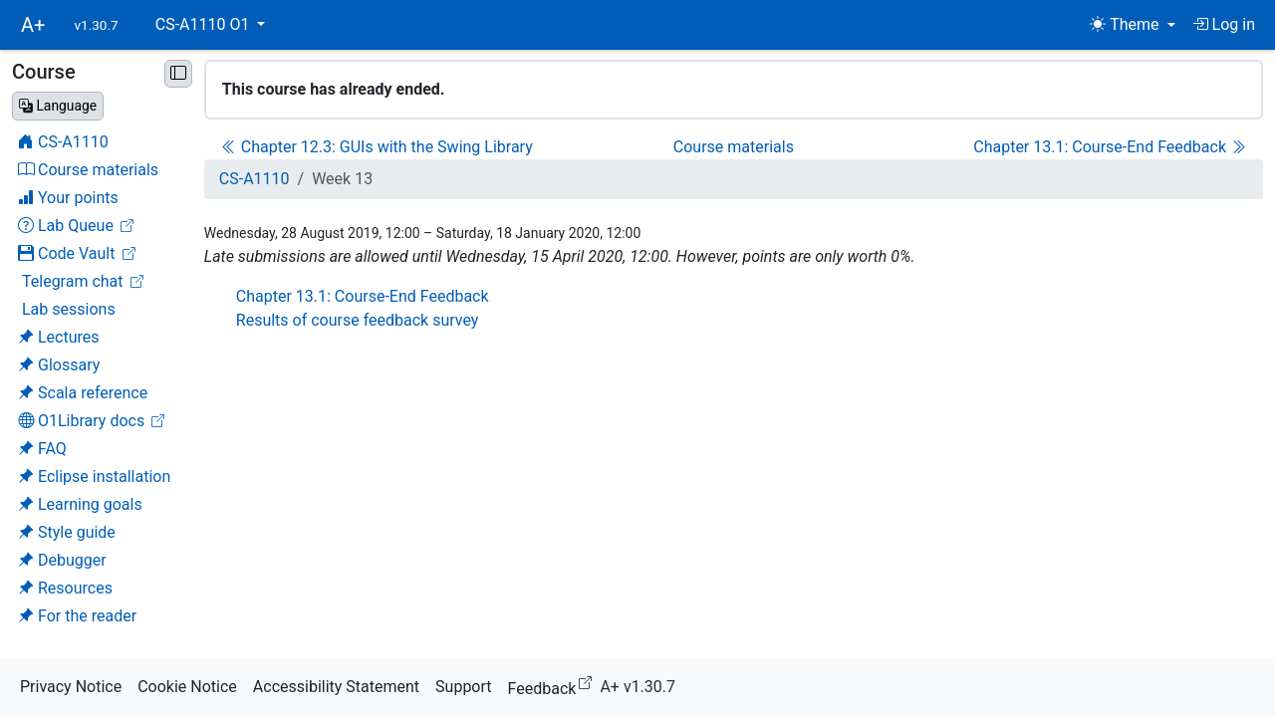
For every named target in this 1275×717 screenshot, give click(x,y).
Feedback (554, 685)
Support (463, 686)
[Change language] (58, 106)
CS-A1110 (254, 178)
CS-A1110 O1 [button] (204, 24)
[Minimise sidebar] (178, 74)
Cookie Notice (187, 686)
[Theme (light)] (1132, 25)
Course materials (733, 146)
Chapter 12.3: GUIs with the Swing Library (377, 146)
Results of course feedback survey (357, 320)
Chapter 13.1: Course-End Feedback (1109, 146)
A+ (33, 25)
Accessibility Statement (336, 686)
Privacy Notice (71, 686)
